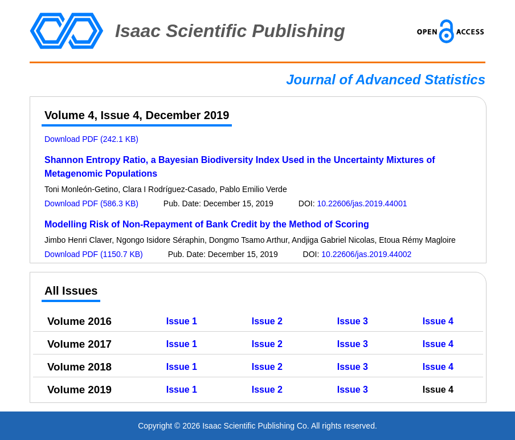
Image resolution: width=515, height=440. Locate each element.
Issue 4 (438, 321)
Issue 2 (267, 321)
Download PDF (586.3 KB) (91, 203)
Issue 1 (181, 321)
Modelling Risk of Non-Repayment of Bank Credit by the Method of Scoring (206, 224)
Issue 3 (352, 321)
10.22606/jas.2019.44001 (362, 203)
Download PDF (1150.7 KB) (93, 254)
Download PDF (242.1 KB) (91, 139)
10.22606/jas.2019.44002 (366, 254)
